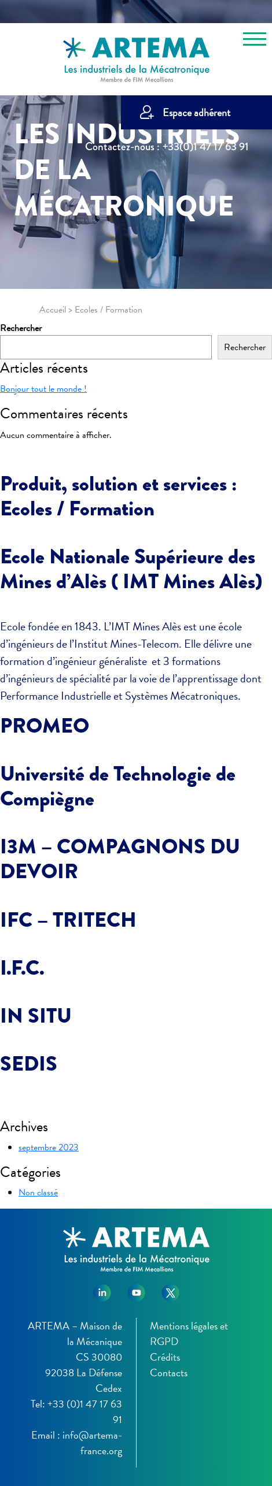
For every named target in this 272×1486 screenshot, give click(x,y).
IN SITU (36, 1016)
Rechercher (21, 328)
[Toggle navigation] (254, 41)
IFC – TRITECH (68, 920)
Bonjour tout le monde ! (43, 389)
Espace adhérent (196, 112)
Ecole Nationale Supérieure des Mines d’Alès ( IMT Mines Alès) (131, 568)
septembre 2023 (49, 1147)
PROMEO (44, 726)
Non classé (38, 1192)
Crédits (165, 1357)
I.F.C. (22, 968)
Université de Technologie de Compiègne (118, 786)
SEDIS (28, 1064)
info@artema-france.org (92, 1442)
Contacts (169, 1372)
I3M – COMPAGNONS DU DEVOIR (120, 858)
